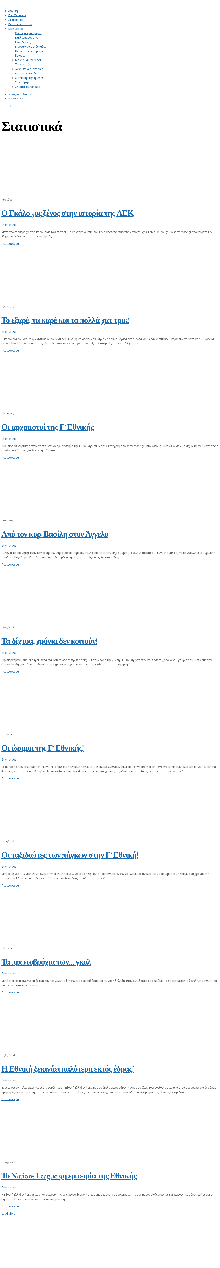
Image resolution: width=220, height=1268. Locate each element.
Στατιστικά (15, 20)
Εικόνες (20, 55)
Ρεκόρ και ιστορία (20, 24)
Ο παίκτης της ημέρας (29, 78)
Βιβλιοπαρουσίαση (27, 38)
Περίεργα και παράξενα (30, 51)
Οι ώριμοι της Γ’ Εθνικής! (42, 748)
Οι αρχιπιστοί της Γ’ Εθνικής (47, 427)
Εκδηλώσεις (23, 42)
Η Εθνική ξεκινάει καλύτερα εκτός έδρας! (67, 1069)
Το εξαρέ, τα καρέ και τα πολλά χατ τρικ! (65, 320)
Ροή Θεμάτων (17, 15)
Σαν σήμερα (22, 82)
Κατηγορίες (15, 29)
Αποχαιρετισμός (26, 73)
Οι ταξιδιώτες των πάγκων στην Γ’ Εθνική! (69, 855)
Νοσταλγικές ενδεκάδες (30, 46)
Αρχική (13, 11)
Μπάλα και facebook (28, 60)
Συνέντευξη (23, 64)
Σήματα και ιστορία (27, 87)
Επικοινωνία (16, 98)
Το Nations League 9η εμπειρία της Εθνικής (68, 1176)
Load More (8, 1213)
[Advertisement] (104, 1243)
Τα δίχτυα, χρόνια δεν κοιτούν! (49, 641)
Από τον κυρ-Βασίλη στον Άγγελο (54, 534)
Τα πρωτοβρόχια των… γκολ (46, 962)
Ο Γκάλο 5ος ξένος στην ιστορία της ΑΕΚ (67, 213)
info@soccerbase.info (21, 94)
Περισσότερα (10, 244)
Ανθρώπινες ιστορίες (29, 69)
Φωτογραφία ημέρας (28, 33)
